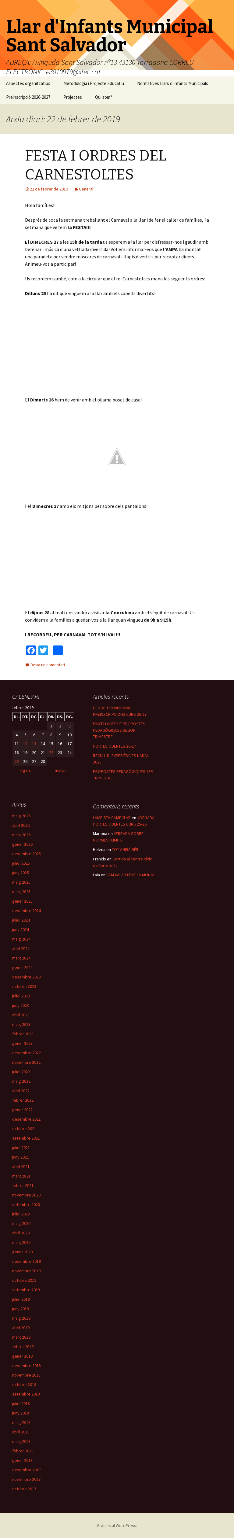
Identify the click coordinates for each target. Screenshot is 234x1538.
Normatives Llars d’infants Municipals (172, 83)
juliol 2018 (21, 1403)
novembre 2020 (26, 1195)
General (86, 189)
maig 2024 (21, 939)
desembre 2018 (26, 1365)
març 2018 (21, 1441)
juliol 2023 (21, 996)
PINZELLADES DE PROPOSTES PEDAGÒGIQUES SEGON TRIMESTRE (119, 730)
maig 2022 (21, 1081)
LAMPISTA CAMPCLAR (112, 817)
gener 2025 (22, 901)
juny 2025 (20, 872)
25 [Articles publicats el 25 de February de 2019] (17, 761)
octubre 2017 (24, 1489)
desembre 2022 (26, 1053)
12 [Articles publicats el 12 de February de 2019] (25, 743)
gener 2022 (22, 1109)
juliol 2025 (21, 863)
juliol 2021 (21, 1147)
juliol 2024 (21, 920)
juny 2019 (20, 1308)
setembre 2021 (26, 1138)
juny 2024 (20, 929)
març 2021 (21, 1176)
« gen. (25, 770)
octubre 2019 (24, 1280)
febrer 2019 (23, 1346)
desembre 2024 (26, 910)
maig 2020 (21, 1223)
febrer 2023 (23, 1034)
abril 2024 (21, 948)
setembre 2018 (26, 1394)
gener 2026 (22, 844)
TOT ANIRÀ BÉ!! (125, 849)
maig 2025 (21, 882)
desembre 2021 (26, 1119)
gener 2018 (22, 1460)
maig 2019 (21, 1318)
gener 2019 (22, 1356)
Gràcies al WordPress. (117, 1525)
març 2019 (21, 1337)
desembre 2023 (26, 977)
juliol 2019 (21, 1299)
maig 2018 (21, 1422)
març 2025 (21, 891)
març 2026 (21, 834)
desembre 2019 (26, 1261)
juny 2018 (20, 1413)
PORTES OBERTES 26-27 (114, 746)
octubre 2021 (24, 1128)
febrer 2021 (23, 1185)
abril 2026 (21, 825)
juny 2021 (20, 1157)
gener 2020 (22, 1252)
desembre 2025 (26, 853)
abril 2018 (21, 1432)
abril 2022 (21, 1090)
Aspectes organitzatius (28, 83)
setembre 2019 (26, 1289)
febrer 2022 (23, 1100)
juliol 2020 (21, 1214)
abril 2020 (21, 1233)
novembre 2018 (26, 1375)
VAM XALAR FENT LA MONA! (130, 875)
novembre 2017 (26, 1479)
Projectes (72, 97)
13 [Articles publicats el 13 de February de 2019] (34, 743)
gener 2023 (22, 1043)
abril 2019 (21, 1327)
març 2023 (21, 1024)
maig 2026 (21, 816)
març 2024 (21, 958)
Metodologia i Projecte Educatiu (93, 83)
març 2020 (21, 1242)
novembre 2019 (26, 1271)
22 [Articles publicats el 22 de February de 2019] (51, 752)
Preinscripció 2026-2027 (28, 97)
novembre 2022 (26, 1062)
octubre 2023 (24, 986)
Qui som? (103, 97)
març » (60, 770)
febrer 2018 (23, 1451)
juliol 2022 (21, 1071)
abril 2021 (21, 1166)
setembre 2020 (26, 1204)
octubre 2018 (24, 1384)
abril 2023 (21, 1015)
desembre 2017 (26, 1470)
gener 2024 (22, 967)
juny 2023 (20, 1005)
